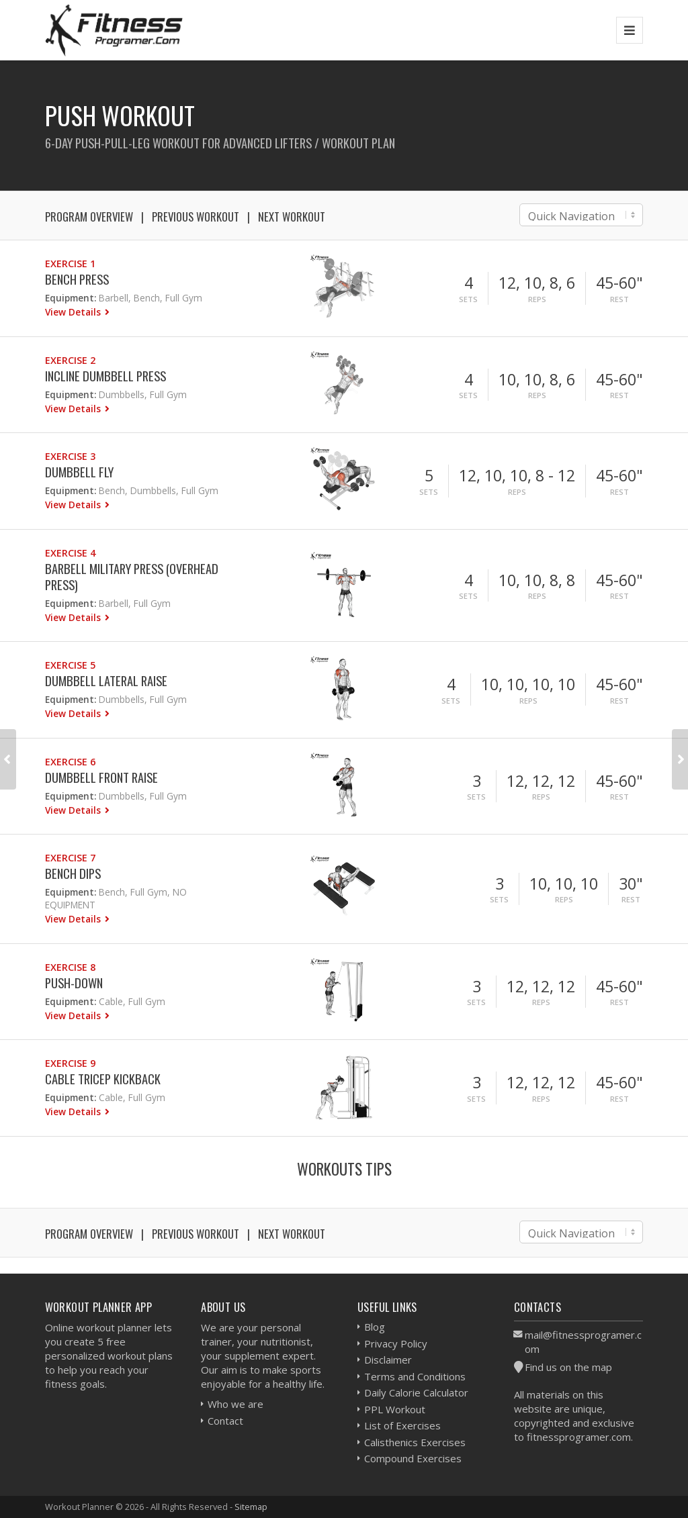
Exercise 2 (70, 360)
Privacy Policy (395, 1343)
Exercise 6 (70, 761)
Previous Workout (195, 216)
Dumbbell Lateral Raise (106, 680)
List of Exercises (402, 1425)
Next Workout (291, 216)
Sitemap (250, 1507)
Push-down (74, 983)
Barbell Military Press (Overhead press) (131, 576)
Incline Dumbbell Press (105, 376)
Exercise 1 (70, 263)
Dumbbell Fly (79, 472)
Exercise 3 (70, 456)
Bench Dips (73, 873)
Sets (468, 299)
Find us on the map (568, 1367)
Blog (374, 1326)
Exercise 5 (70, 665)
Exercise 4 (70, 553)
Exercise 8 (70, 967)
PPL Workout (394, 1409)
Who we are (235, 1404)
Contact (225, 1420)
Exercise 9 (70, 1063)
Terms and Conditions (415, 1376)
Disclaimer (388, 1359)
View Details (74, 311)
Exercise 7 (70, 857)
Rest (619, 299)
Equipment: (70, 297)
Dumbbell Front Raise (101, 777)
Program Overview (89, 216)
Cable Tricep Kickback (103, 1079)
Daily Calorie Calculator (416, 1392)
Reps (537, 299)
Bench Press (77, 279)
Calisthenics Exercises (415, 1442)
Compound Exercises (413, 1458)
